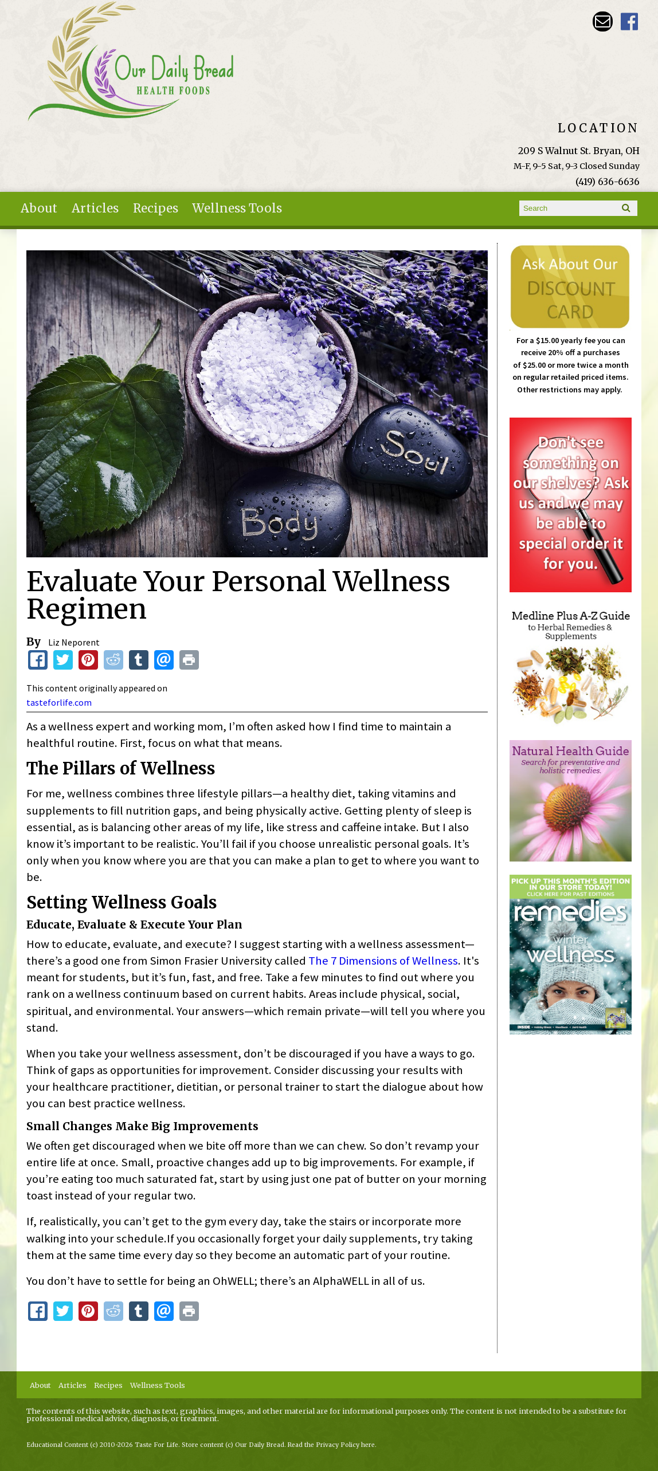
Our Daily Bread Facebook (630, 21)
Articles (95, 208)
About (39, 208)
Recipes (155, 208)
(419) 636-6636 (607, 181)
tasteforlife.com (59, 702)
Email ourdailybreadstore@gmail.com (603, 21)
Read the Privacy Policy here (331, 1445)
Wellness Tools (237, 208)
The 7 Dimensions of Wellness (383, 960)
